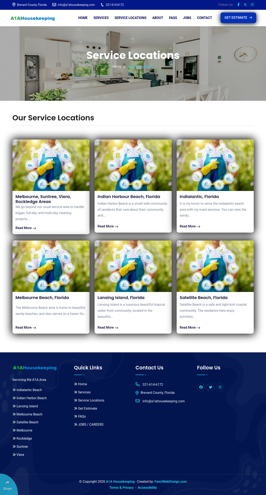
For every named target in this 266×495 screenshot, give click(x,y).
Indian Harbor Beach (29, 398)
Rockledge (22, 438)
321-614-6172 (112, 5)
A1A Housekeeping (120, 482)
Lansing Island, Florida (121, 297)
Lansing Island (25, 406)
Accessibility (147, 488)
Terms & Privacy (121, 488)
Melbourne (22, 430)
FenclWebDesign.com (171, 482)
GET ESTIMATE (238, 18)
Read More (26, 228)
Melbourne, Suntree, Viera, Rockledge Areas (43, 199)
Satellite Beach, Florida (204, 297)
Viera (18, 455)
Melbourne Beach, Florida (42, 297)
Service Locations (131, 18)
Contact (204, 18)
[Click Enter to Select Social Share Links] (9, 484)
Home (82, 18)
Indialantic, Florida (199, 196)
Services (101, 18)
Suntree (20, 447)
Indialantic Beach (27, 390)
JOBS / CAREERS (88, 424)
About (157, 18)
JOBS (187, 18)
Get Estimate (85, 408)
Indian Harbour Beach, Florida (129, 196)
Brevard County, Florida (29, 5)
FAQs (173, 18)
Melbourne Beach (27, 414)
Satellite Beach (25, 422)
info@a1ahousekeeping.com (73, 5)
